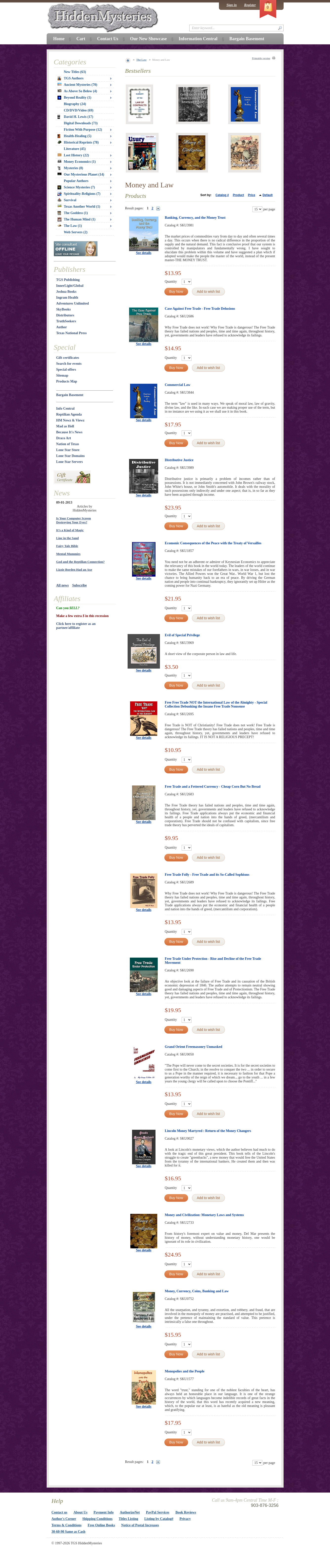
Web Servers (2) (76, 232)
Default (268, 195)
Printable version (261, 58)
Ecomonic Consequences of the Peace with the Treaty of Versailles (213, 543)
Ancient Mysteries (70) (77, 85)
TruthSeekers (66, 321)
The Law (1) (70, 226)
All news (62, 585)
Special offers (66, 369)
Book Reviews (185, 1512)
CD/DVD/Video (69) (79, 110)
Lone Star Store (67, 450)
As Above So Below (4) (77, 91)
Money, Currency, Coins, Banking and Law (197, 1291)
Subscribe (79, 585)
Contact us (59, 1512)
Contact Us (107, 38)
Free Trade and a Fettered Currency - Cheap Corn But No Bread (213, 786)
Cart (80, 38)
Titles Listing (128, 1519)
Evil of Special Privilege (182, 635)
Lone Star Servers (69, 462)
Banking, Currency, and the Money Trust (195, 217)
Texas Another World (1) (79, 206)
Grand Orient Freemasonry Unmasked (193, 1047)
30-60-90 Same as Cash (68, 1531)
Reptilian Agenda (69, 414)
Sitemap (62, 375)
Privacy (185, 1519)
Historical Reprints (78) (78, 142)
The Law (141, 59)
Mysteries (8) (70, 168)
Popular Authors (76, 181)
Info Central (65, 408)
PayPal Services (157, 1512)
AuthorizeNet (130, 1512)
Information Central (198, 38)
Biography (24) (75, 104)
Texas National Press (71, 333)
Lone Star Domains (70, 456)
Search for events (69, 363)
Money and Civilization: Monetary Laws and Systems (204, 1215)
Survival (67, 200)
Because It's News (69, 432)
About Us (80, 1512)
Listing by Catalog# (158, 1519)
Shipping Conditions (97, 1519)
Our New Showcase (148, 38)
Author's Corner (64, 1519)
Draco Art (63, 438)
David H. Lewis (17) (75, 117)
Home (59, 38)
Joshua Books (66, 291)
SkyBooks (63, 309)
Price (251, 195)
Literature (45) (75, 149)
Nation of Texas (67, 444)
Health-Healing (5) (75, 136)
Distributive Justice (179, 460)
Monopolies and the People (185, 1371)
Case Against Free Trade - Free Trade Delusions (200, 308)
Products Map (66, 381)
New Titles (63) (75, 72)
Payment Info (104, 1512)
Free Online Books (101, 1525)
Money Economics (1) (77, 162)
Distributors (65, 315)
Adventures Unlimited (72, 303)
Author (61, 327)
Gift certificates (67, 358)
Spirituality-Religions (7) (79, 194)
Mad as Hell (65, 426)
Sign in (231, 5)
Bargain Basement (69, 395)
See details (144, 253)
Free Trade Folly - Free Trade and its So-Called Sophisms (207, 874)
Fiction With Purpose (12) (83, 129)
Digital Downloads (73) (81, 123)
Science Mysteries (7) (76, 187)
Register (250, 5)
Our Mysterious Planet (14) (81, 174)
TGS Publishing (68, 280)
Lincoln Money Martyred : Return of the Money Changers (208, 1131)
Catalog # (222, 195)
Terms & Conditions (67, 1525)
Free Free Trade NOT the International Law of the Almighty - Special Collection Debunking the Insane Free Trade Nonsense (216, 704)
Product (238, 195)
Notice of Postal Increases (140, 1525)
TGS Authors (71, 78)
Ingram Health (67, 297)
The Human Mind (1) (77, 219)
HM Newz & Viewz (70, 420)
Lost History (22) (73, 155)
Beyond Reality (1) (74, 98)
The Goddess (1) (73, 213)
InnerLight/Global (69, 286)
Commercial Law (178, 385)
